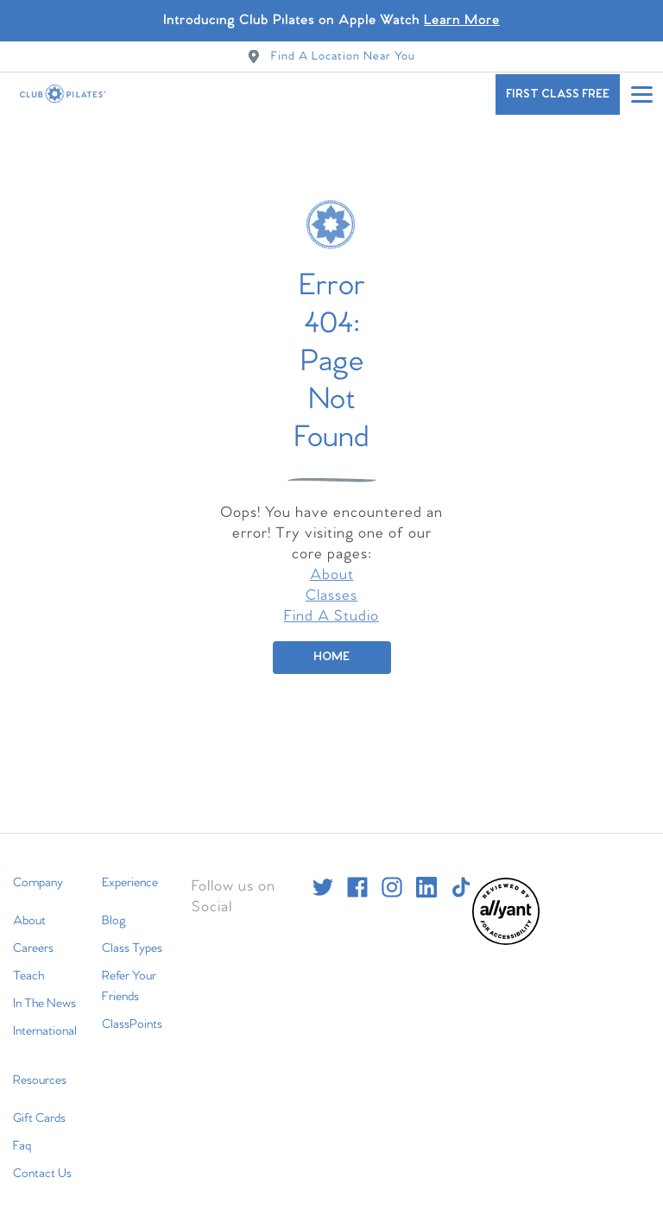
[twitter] (323, 872)
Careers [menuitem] (33, 934)
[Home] (332, 643)
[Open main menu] (641, 94)
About (332, 560)
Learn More (462, 20)
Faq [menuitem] (22, 1131)
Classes (331, 581)
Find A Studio (331, 602)
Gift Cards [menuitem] (39, 1104)
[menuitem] (505, 927)
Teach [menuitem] (28, 961)
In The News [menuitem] (44, 989)
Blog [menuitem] (114, 906)
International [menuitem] (45, 1016)
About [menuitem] (29, 906)
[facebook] (357, 872)
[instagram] (392, 872)
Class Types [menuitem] (132, 934)
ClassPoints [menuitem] (132, 1009)
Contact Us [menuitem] (42, 1159)
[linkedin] (426, 872)
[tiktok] (461, 872)
